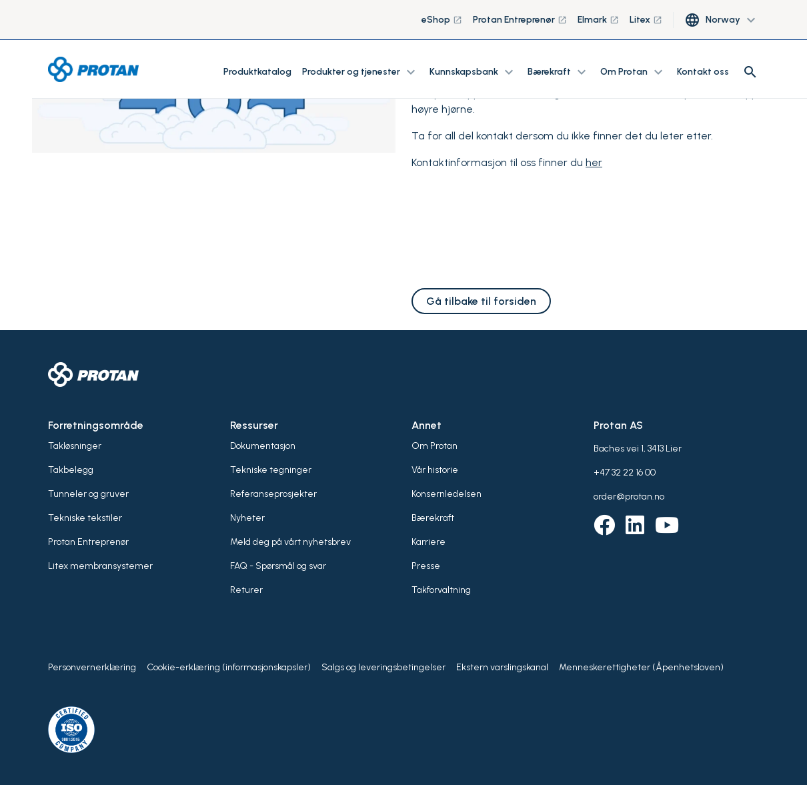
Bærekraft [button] (559, 72)
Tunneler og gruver (88, 494)
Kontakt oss (703, 71)
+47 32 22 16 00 (625, 472)
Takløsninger (74, 446)
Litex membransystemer (100, 566)
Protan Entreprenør (520, 19)
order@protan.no (629, 496)
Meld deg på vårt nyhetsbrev (290, 542)
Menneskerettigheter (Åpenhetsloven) (641, 667)
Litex (646, 19)
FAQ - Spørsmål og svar (278, 566)
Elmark (598, 19)
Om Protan (435, 446)
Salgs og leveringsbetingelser (383, 667)
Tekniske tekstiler (85, 518)
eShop (442, 19)
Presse (426, 566)
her (594, 162)
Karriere (429, 542)
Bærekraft (433, 518)
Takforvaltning (441, 590)
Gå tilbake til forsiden (481, 301)
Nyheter (247, 518)
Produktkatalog (257, 71)
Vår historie (435, 470)
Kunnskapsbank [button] (473, 72)
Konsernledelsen (447, 494)
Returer (246, 590)
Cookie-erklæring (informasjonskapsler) (229, 667)
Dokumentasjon (262, 446)
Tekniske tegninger (270, 470)
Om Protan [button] (633, 72)
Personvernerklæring (92, 667)
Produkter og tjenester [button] (360, 72)
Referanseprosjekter (273, 494)
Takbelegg (70, 470)
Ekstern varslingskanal (502, 667)
